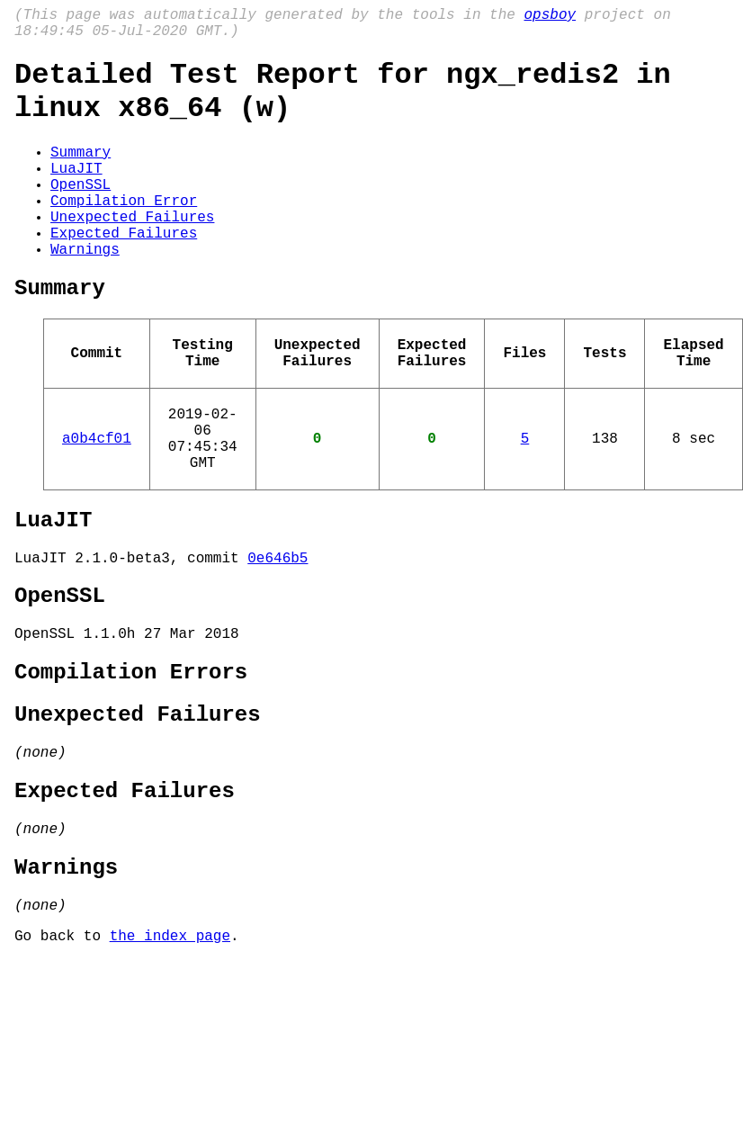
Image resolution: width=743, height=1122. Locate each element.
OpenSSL (80, 212)
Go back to (62, 1059)
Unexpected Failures (132, 252)
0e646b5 (277, 636)
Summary (80, 173)
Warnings (85, 291)
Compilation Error (123, 232)
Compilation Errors (130, 763)
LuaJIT (76, 192)
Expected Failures (123, 272)
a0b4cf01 (96, 502)
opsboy (550, 17)
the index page (170, 1059)
